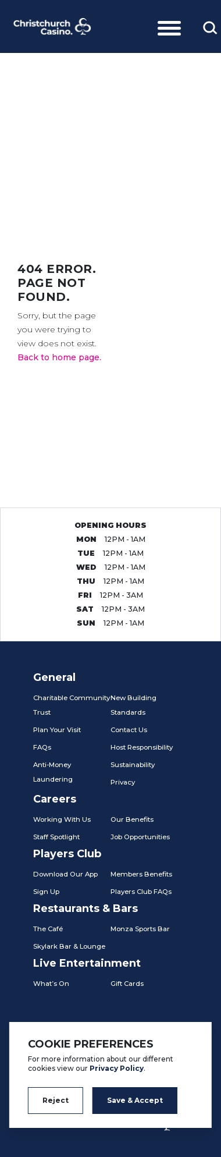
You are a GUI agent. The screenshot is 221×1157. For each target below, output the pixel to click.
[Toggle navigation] (169, 26)
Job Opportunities (140, 837)
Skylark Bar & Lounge (69, 946)
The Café (48, 929)
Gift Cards (127, 983)
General (54, 677)
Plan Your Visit (57, 730)
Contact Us (128, 730)
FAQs (42, 747)
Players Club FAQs (141, 892)
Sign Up (46, 892)
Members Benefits (141, 874)
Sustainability (132, 765)
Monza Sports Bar (140, 929)
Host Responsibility (141, 747)
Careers (54, 799)
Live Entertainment (87, 963)
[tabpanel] (110, 133)
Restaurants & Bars (85, 908)
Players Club (67, 853)
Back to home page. (59, 357)
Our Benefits (132, 819)
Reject (55, 1100)
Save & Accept (135, 1100)
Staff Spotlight (56, 837)
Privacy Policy (117, 1068)
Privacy (122, 782)
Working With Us (62, 819)
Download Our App (65, 874)
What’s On (51, 983)
